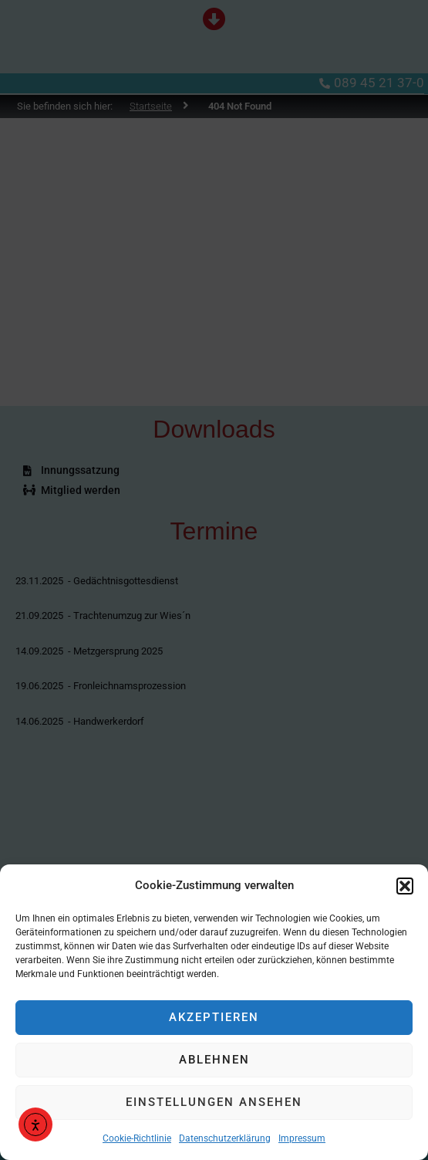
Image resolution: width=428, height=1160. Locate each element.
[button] (405, 886)
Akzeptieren (214, 1017)
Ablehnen (214, 1060)
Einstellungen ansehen (214, 1102)
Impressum (301, 1138)
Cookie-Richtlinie (137, 1138)
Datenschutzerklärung (225, 1138)
